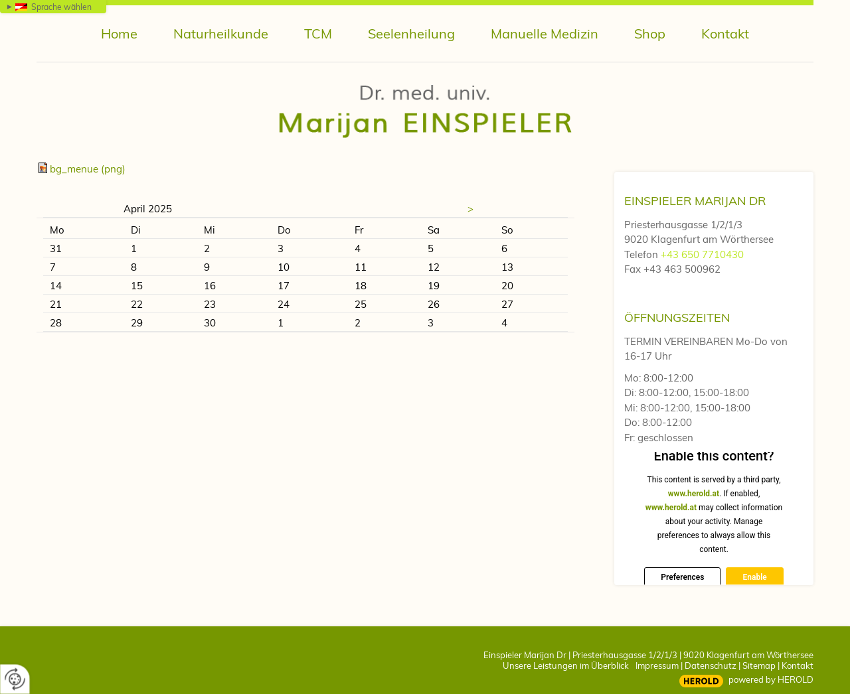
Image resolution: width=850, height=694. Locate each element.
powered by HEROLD (770, 679)
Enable (754, 577)
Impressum (657, 665)
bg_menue (88, 169)
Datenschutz (710, 665)
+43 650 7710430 (702, 254)
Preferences (682, 577)
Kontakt (797, 665)
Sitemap (759, 665)
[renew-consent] (15, 679)
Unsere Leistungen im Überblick (566, 665)
